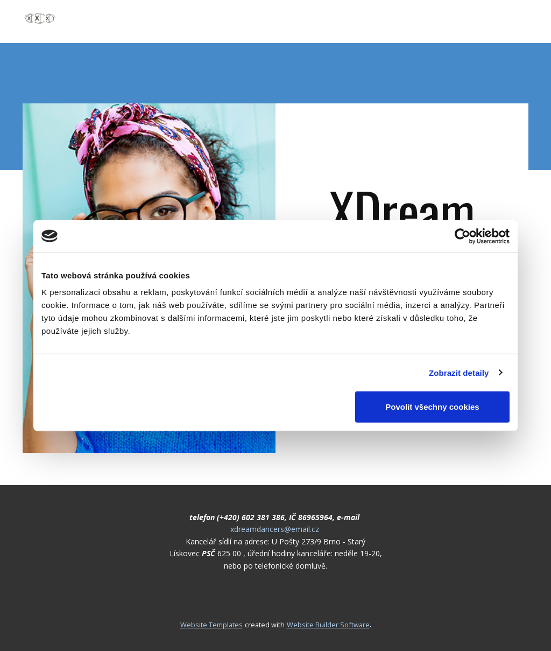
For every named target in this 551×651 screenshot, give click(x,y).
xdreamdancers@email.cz (274, 529)
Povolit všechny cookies (432, 406)
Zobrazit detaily (459, 372)
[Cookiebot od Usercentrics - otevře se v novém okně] (462, 236)
